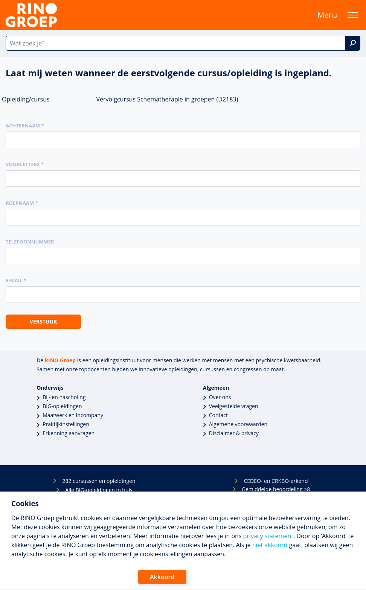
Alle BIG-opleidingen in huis (98, 489)
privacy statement (268, 536)
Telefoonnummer (30, 241)
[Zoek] (352, 43)
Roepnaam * (22, 203)
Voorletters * (25, 164)
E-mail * (16, 280)
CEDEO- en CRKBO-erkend (276, 480)
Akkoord (162, 577)
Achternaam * (25, 125)
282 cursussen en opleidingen (98, 480)
